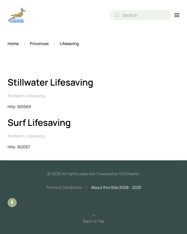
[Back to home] (17, 15)
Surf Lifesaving (39, 122)
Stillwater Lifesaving (50, 82)
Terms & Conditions (64, 187)
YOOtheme (129, 174)
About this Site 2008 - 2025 (116, 187)
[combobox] (140, 15)
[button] (176, 15)
